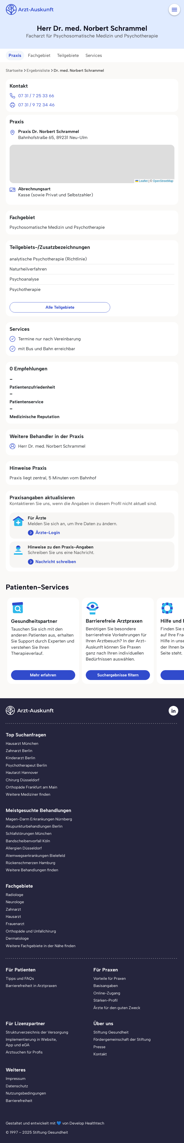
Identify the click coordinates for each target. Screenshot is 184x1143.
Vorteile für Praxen (109, 978)
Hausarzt (13, 916)
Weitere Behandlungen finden (32, 870)
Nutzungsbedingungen (26, 1093)
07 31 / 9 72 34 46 (36, 105)
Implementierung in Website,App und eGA (31, 1042)
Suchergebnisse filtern (118, 675)
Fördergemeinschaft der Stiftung (122, 1039)
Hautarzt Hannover (22, 772)
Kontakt (100, 1054)
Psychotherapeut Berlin (26, 765)
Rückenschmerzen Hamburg (30, 862)
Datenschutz (17, 1086)
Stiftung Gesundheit (111, 1032)
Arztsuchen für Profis (24, 1052)
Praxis (15, 55)
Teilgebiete (68, 55)
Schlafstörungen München (29, 833)
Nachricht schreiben (55, 561)
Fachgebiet (39, 55)
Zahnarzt (13, 909)
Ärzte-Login (47, 532)
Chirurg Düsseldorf (22, 780)
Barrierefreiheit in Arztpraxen (31, 985)
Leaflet (141, 181)
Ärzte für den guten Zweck (116, 1007)
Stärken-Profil (105, 1000)
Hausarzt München (22, 743)
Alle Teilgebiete (60, 307)
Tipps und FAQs (20, 978)
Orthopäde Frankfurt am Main (31, 787)
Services (94, 55)
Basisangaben (105, 985)
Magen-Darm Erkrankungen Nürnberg (39, 819)
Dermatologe (17, 938)
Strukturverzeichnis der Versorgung (37, 1032)
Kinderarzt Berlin (20, 758)
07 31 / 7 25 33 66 (36, 95)
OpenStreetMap (163, 181)
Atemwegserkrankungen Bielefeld (35, 855)
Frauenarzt (15, 923)
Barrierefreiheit (19, 1100)
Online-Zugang (106, 993)
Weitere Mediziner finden (28, 794)
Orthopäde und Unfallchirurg (31, 931)
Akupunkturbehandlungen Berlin (34, 826)
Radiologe (14, 894)
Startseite (14, 70)
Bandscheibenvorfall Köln (28, 841)
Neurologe (15, 902)
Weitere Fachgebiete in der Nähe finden (40, 946)
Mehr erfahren (43, 675)
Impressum (15, 1078)
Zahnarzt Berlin (19, 750)
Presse (99, 1047)
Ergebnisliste (38, 70)
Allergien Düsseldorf (24, 848)
